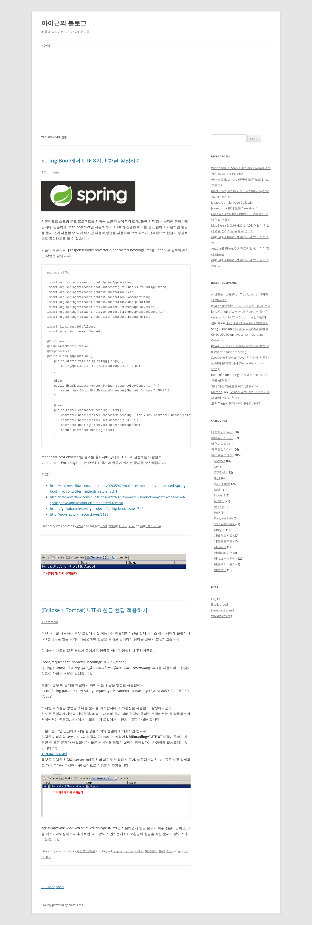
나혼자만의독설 (222, 432)
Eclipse (117, 851)
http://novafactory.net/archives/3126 (79, 514)
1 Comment (49, 622)
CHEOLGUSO (220, 334)
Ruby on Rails (223, 518)
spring (113, 526)
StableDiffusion (225, 524)
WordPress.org (221, 616)
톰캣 (162, 851)
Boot (103, 526)
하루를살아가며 (222, 449)
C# (216, 466)
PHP (217, 512)
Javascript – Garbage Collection (233, 202)
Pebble (219, 507)
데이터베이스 (223, 553)
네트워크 (220, 547)
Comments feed (222, 610)
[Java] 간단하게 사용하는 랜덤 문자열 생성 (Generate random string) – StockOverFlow (240, 352)
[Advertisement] (156, 92)
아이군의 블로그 (64, 23)
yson (214, 317)
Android (219, 461)
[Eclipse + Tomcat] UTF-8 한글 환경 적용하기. (95, 609)
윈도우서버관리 (225, 564)
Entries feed (219, 604)
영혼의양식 (219, 443)
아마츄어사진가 (222, 438)
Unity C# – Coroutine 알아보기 (244, 317)
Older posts (52, 887)
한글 (132, 526)
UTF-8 (123, 526)
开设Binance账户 (223, 294)
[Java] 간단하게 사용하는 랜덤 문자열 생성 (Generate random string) (240, 363)
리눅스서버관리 (225, 558)
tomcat (129, 851)
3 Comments (50, 172)
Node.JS (219, 495)
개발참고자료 (86, 851)
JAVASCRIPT (222, 484)
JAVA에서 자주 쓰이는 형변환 (248, 311)
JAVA (80, 526)
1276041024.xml (54, 754)
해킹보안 (220, 570)
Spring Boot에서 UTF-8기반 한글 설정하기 (91, 160)
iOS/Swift (220, 472)
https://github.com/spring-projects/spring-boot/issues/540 (96, 508)
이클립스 (151, 851)
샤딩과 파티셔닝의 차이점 (250, 329)
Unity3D (219, 530)
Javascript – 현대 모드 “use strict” (234, 208)
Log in (215, 598)
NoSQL (219, 501)
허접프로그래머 (222, 455)
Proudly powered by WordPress (62, 905)
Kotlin (218, 489)
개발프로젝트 (223, 541)
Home (45, 46)
